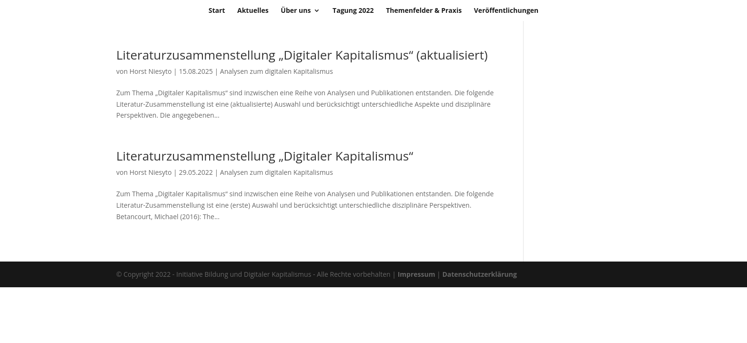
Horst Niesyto (151, 71)
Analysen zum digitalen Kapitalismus (276, 71)
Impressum (416, 274)
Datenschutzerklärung (479, 274)
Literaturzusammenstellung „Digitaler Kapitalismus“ (264, 155)
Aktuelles (253, 11)
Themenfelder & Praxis (424, 11)
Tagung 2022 (353, 11)
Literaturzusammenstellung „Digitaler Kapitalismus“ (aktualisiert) (302, 54)
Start (217, 11)
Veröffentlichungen (506, 11)
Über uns (296, 11)
